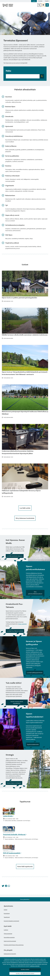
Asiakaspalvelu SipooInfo (10, 953)
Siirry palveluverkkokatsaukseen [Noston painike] (35, 593)
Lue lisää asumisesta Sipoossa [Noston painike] (15, 556)
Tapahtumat (7, 917)
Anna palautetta (25, 899)
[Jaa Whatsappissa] (9, 886)
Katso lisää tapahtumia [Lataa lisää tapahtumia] (25, 866)
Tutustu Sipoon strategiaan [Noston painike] (14, 783)
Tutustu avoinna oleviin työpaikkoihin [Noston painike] (16, 702)
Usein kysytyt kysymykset (10, 941)
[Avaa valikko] (47, 5)
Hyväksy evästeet (25, 969)
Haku (8, 70)
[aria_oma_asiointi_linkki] (43, 5)
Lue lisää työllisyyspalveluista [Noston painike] (34, 672)
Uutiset (5, 909)
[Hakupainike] (39, 5)
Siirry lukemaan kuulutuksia (25, 518)
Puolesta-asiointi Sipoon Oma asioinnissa (13, 945)
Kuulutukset (7, 913)
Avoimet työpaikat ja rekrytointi (11, 921)
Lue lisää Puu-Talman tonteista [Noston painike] (15, 631)
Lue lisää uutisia (25, 508)
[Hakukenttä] (23, 76)
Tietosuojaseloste (8, 933)
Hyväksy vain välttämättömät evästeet (25, 973)
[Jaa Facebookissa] (6, 886)
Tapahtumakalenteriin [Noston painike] (33, 744)
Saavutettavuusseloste (9, 937)
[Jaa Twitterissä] (3, 886)
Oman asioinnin (22, 624)
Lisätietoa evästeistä (34, 966)
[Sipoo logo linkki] (8, 6)
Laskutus (6, 930)
